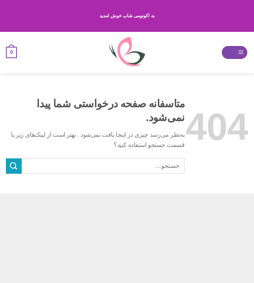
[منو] (235, 52)
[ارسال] (14, 166)
